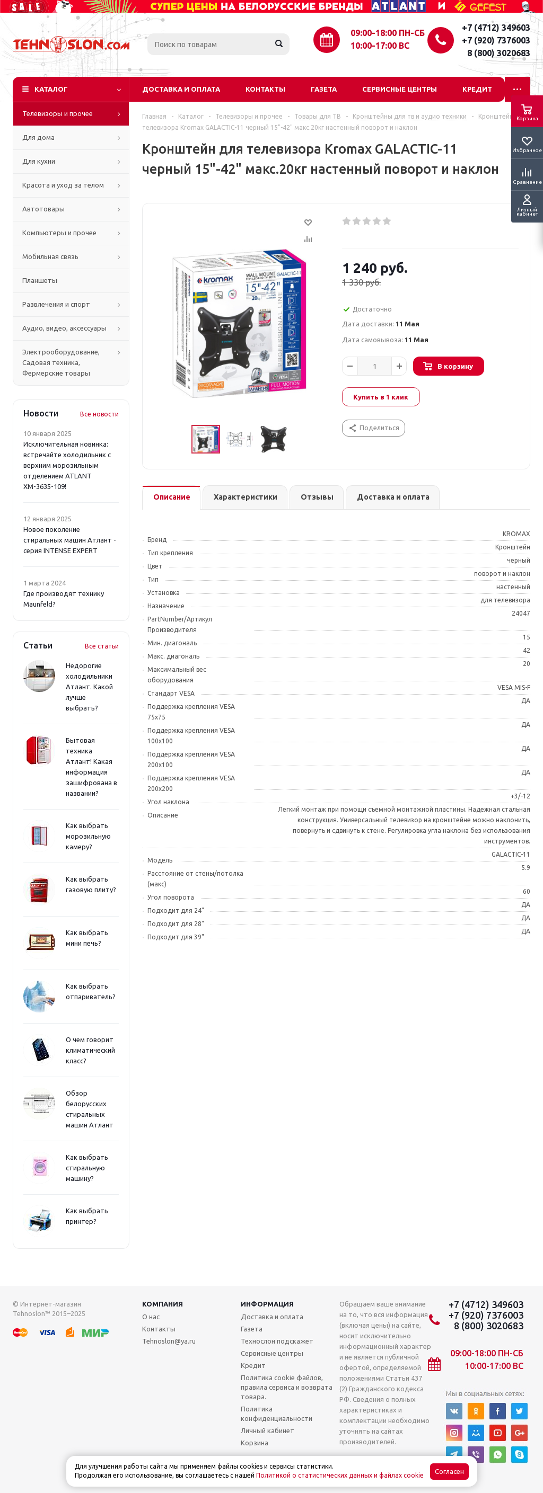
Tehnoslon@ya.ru (169, 1341)
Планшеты (39, 280)
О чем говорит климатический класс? (90, 1050)
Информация (267, 1304)
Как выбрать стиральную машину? (87, 1167)
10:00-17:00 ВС (380, 45)
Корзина (254, 1442)
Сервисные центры (399, 89)
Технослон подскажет (277, 1341)
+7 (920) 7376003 (496, 40)
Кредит (477, 89)
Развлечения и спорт (56, 304)
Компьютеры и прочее (59, 232)
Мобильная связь (50, 256)
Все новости (99, 414)
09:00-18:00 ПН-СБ (388, 33)
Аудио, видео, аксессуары (64, 328)
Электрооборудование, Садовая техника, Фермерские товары (61, 362)
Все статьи (102, 646)
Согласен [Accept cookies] (449, 1472)
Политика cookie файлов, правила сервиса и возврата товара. (286, 1387)
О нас (151, 1316)
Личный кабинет (267, 1430)
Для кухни (38, 161)
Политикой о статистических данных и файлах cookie (340, 1475)
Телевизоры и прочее (57, 113)
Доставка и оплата (181, 89)
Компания (162, 1304)
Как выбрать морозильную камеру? (88, 836)
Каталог (51, 89)
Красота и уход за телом (63, 185)
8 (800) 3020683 (498, 53)
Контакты (265, 89)
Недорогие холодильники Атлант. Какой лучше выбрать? (89, 687)
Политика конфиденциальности (276, 1413)
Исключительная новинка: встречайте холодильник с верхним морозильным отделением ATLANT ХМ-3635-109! (67, 465)
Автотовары (43, 208)
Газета (324, 89)
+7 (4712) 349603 (496, 27)
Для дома (38, 137)
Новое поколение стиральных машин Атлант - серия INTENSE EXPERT (69, 540)
